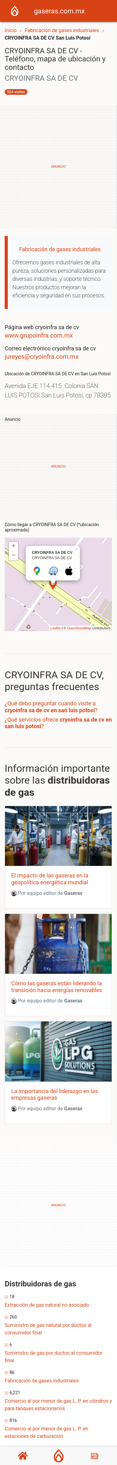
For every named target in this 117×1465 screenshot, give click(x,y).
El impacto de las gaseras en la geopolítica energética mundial (49, 879)
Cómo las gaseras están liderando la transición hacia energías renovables (56, 986)
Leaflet (56, 628)
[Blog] (95, 1456)
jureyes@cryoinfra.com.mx (42, 356)
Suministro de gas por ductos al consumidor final (54, 1356)
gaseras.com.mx (59, 11)
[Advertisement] (58, 166)
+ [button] (14, 546)
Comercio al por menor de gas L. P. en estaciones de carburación (46, 1432)
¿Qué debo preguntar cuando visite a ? (51, 706)
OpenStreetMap (79, 628)
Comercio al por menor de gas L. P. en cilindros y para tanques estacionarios (58, 1404)
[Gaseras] (59, 1456)
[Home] (14, 10)
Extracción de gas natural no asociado (47, 1305)
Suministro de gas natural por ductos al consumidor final (48, 1329)
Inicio (11, 30)
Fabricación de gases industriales (62, 30)
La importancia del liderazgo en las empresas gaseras (54, 1094)
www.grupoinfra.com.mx (39, 335)
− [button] (14, 555)
